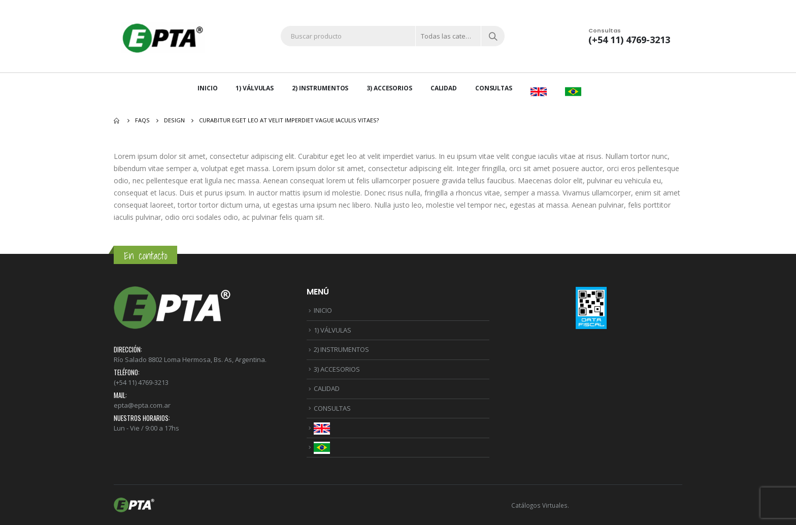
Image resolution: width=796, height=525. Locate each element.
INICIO (207, 88)
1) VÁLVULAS (255, 88)
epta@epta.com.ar (142, 405)
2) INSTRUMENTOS (320, 88)
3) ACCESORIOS (389, 88)
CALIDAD (443, 88)
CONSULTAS (493, 88)
